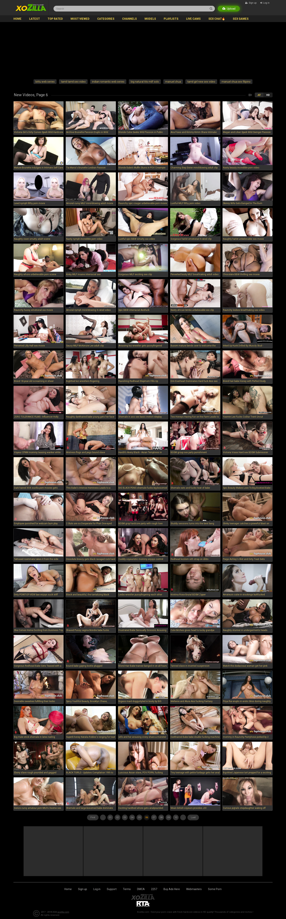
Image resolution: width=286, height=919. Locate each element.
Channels (129, 18)
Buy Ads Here (172, 889)
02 (117, 817)
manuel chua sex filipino (236, 81)
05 (139, 817)
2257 (154, 889)
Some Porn (215, 889)
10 (175, 817)
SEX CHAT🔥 (216, 18)
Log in (96, 889)
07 (154, 817)
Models (150, 18)
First (92, 817)
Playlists (171, 18)
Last (193, 817)
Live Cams (193, 18)
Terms (127, 889)
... (183, 817)
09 (168, 817)
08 (161, 817)
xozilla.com (63, 912)
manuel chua (173, 81)
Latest (34, 18)
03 (124, 817)
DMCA (141, 889)
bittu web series (45, 81)
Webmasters (194, 889)
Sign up (82, 889)
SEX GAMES (241, 18)
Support (112, 889)
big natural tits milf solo (145, 81)
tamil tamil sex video (73, 81)
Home (17, 18)
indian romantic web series (108, 81)
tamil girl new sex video (201, 81)
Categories (105, 18)
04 (132, 817)
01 (110, 817)
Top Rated (55, 18)
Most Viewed (80, 18)
